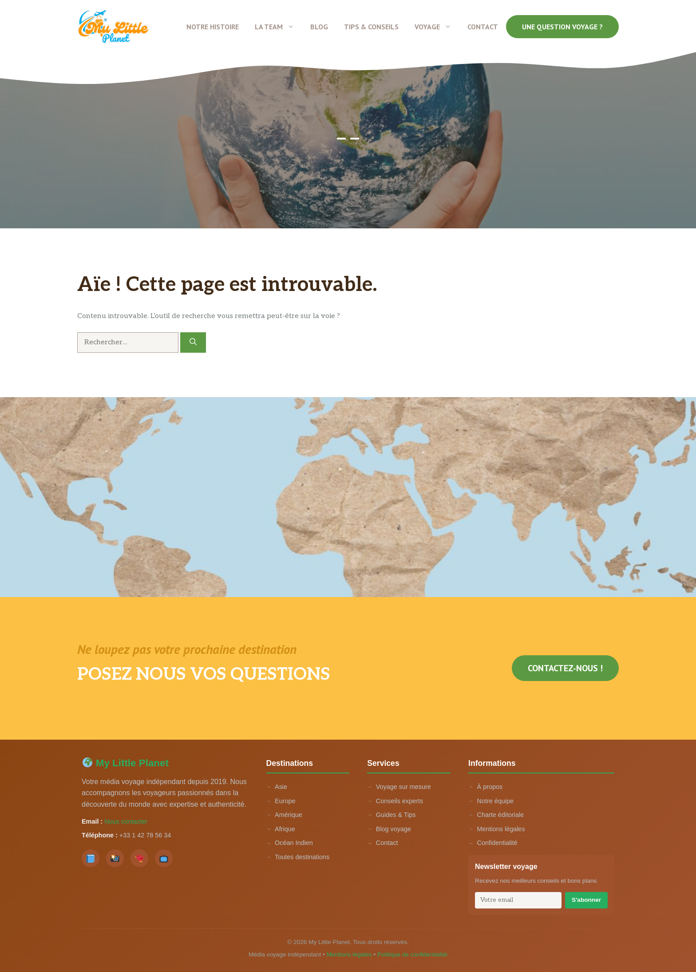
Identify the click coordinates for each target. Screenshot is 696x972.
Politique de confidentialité (412, 954)
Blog (319, 26)
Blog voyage (393, 829)
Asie (281, 786)
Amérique (288, 814)
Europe (285, 801)
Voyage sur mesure (403, 786)
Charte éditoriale (500, 814)
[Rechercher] (193, 342)
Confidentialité (497, 842)
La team (278, 26)
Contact (482, 26)
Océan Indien (294, 842)
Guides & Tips (396, 814)
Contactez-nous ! (565, 668)
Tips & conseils (371, 26)
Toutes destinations (302, 856)
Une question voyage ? (562, 26)
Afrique (285, 829)
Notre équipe (495, 801)
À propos (490, 786)
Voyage (437, 26)
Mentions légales (501, 829)
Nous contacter (125, 821)
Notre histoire (212, 26)
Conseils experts (399, 801)
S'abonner (586, 899)
